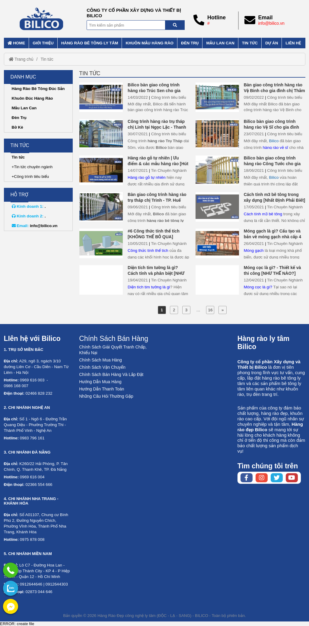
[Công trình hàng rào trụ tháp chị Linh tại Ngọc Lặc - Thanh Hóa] (101, 134)
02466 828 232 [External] (39, 393)
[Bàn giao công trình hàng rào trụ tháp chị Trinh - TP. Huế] (101, 207)
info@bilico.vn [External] (271, 23)
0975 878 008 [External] (32, 539)
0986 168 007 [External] (16, 386)
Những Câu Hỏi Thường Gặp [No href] (106, 396)
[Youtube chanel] (292, 477)
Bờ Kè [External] (17, 127)
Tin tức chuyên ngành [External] (33, 167)
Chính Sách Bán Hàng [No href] (113, 338)
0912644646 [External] (31, 584)
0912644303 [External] (57, 584)
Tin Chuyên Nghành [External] (168, 170)
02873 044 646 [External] (39, 591)
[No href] (10, 588)
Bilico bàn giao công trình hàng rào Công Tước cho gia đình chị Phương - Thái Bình (272, 164)
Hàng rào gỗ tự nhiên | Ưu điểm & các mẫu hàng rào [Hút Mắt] (158, 164)
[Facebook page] (247, 477)
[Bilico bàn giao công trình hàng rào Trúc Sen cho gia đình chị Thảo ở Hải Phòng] (101, 97)
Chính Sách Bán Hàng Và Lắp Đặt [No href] (111, 374)
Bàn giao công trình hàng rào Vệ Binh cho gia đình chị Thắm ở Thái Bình (274, 90)
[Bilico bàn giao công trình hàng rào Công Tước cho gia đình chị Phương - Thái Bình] (217, 170)
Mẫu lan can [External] (220, 43)
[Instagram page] (262, 477)
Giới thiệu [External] (43, 43)
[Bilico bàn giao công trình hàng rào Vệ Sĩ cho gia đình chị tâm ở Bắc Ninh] (217, 134)
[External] (10, 570)
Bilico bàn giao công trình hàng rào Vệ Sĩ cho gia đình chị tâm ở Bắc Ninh (271, 127)
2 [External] (174, 310)
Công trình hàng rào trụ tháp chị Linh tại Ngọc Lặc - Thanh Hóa (157, 127)
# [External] (208, 23)
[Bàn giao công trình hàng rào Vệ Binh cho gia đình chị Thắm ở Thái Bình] (217, 97)
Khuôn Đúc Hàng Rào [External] (32, 98)
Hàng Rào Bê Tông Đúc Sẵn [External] (38, 88)
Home (16, 43)
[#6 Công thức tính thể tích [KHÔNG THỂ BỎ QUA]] (101, 243)
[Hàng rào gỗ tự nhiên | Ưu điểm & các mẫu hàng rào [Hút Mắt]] (101, 170)
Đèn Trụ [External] (19, 117)
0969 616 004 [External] (32, 477)
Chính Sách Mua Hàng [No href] (100, 360)
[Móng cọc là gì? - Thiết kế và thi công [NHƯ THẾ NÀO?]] (217, 280)
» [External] (222, 310)
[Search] (175, 25)
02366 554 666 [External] (39, 484)
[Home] (41, 19)
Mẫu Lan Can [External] (24, 108)
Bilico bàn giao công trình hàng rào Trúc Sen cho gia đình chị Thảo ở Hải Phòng (154, 90)
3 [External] (186, 310)
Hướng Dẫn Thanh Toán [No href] (101, 389)
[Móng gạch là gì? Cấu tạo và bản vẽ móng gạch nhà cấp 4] (217, 243)
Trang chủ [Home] (21, 59)
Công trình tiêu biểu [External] (168, 97)
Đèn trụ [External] (190, 43)
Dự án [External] (271, 43)
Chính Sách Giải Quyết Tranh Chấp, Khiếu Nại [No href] (112, 350)
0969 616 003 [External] (32, 380)
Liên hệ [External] (293, 43)
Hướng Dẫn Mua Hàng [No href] (100, 381)
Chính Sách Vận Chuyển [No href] (102, 367)
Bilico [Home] (274, 141)
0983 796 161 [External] (32, 438)
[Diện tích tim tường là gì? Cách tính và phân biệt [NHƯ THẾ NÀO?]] (101, 280)
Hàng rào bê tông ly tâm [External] (89, 43)
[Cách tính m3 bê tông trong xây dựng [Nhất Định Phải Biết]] (217, 207)
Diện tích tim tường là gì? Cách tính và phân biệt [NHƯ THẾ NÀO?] (156, 273)
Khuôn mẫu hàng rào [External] (150, 43)
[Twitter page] (277, 477)
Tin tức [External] (250, 43)
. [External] (29, 206)
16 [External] (210, 310)
